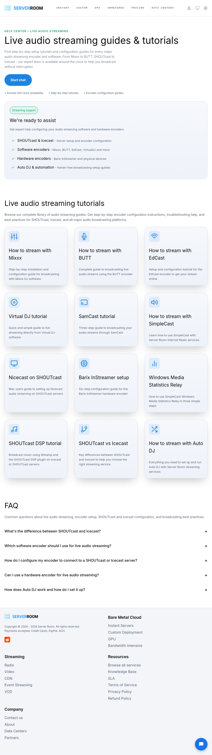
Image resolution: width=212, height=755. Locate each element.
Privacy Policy (120, 691)
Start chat (18, 80)
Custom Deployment (125, 632)
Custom (82, 8)
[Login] (189, 8)
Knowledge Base (122, 671)
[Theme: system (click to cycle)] (197, 8)
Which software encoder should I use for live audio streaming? (57, 545)
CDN (8, 678)
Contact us (13, 717)
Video (9, 671)
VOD (8, 691)
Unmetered (115, 8)
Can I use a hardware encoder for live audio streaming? (51, 575)
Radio (9, 665)
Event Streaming (18, 685)
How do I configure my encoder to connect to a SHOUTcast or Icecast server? (70, 560)
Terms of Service (122, 685)
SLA (111, 678)
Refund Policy (119, 698)
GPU (98, 8)
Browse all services (124, 665)
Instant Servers (121, 625)
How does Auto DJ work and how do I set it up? (44, 589)
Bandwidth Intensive (125, 645)
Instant (62, 8)
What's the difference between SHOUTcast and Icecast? (52, 531)
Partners (11, 737)
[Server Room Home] (23, 8)
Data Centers (163, 8)
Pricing (137, 8)
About (9, 724)
